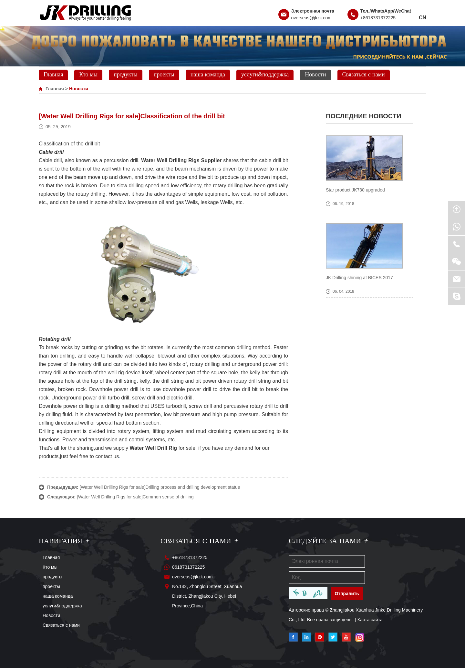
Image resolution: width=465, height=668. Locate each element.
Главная (53, 74)
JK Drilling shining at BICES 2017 (359, 277)
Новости (315, 74)
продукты (126, 74)
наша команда (208, 74)
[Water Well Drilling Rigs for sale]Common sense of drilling (135, 496)
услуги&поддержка (265, 74)
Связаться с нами (363, 74)
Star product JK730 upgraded (355, 189)
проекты (164, 74)
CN (422, 17)
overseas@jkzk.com (311, 17)
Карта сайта (370, 619)
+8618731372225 (378, 17)
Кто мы (88, 74)
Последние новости (363, 116)
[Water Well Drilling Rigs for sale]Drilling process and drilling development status (159, 487)
